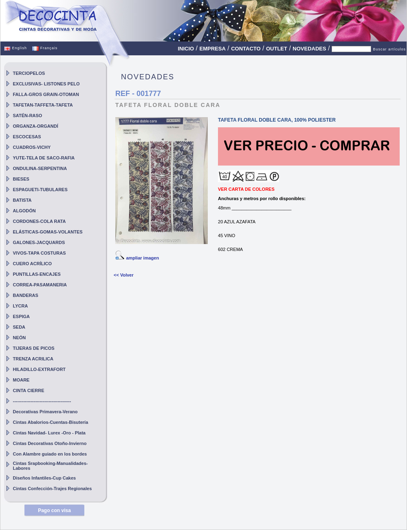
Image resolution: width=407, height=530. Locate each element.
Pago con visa (54, 510)
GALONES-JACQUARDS (39, 242)
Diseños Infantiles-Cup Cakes (44, 477)
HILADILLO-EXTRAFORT (39, 369)
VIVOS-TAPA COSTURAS (39, 253)
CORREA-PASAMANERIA (40, 284)
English (15, 48)
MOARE (21, 379)
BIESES (21, 179)
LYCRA (20, 305)
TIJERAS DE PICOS (34, 348)
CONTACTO (245, 49)
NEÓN (19, 337)
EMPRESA (213, 49)
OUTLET (276, 49)
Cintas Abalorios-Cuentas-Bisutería (50, 422)
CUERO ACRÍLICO (32, 263)
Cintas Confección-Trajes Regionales (52, 488)
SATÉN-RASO (27, 115)
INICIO (186, 49)
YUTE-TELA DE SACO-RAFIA (44, 157)
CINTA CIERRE (28, 390)
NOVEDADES (309, 49)
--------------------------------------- (42, 401)
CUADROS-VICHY (32, 147)
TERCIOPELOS (29, 73)
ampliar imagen (142, 257)
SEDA (19, 327)
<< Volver (124, 275)
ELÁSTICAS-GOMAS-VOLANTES (48, 231)
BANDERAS (25, 295)
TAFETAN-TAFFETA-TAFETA (43, 105)
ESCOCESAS (27, 136)
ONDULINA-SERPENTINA (40, 168)
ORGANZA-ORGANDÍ (35, 126)
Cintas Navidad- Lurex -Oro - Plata (49, 432)
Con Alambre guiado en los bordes (50, 453)
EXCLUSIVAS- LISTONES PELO (46, 83)
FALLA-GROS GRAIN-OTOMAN (46, 94)
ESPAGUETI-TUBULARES (40, 189)
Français (44, 48)
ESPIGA (21, 316)
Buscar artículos (389, 49)
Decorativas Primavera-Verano (45, 411)
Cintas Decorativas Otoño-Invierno (50, 443)
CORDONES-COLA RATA (39, 221)
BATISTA (22, 200)
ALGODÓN (24, 210)
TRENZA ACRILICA (33, 358)
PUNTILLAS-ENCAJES (37, 274)
